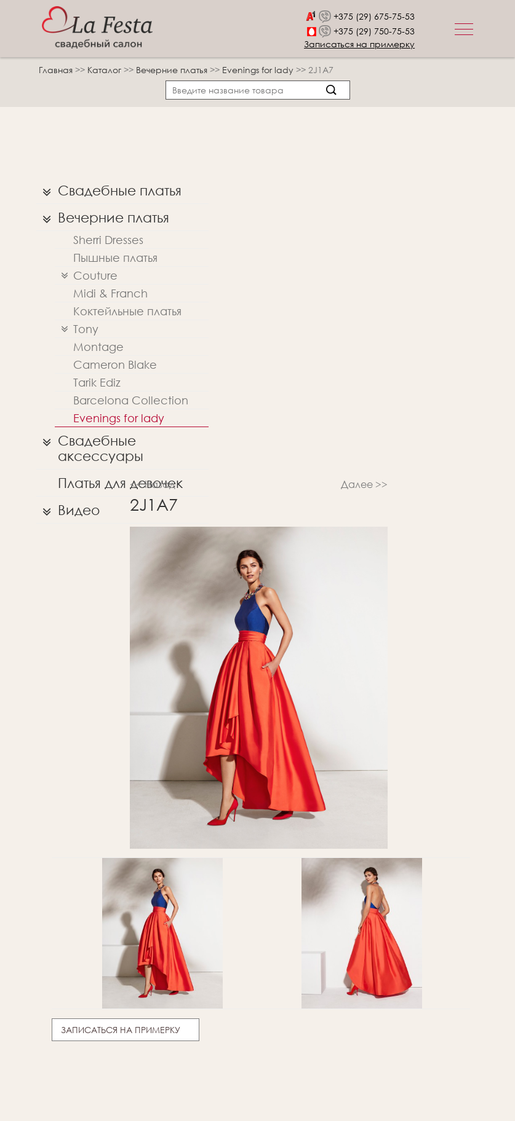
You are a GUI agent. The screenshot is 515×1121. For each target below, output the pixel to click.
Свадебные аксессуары (89, 445)
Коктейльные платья (127, 311)
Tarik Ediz (97, 382)
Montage (98, 346)
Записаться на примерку (359, 44)
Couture (86, 276)
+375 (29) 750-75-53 (374, 31)
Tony (76, 329)
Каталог (105, 70)
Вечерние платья (173, 70)
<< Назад (152, 484)
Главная (56, 70)
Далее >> (364, 484)
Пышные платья (115, 257)
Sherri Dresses (108, 239)
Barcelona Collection (130, 400)
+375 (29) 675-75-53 (374, 16)
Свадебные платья (109, 190)
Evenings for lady (259, 70)
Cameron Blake (115, 364)
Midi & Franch (110, 293)
